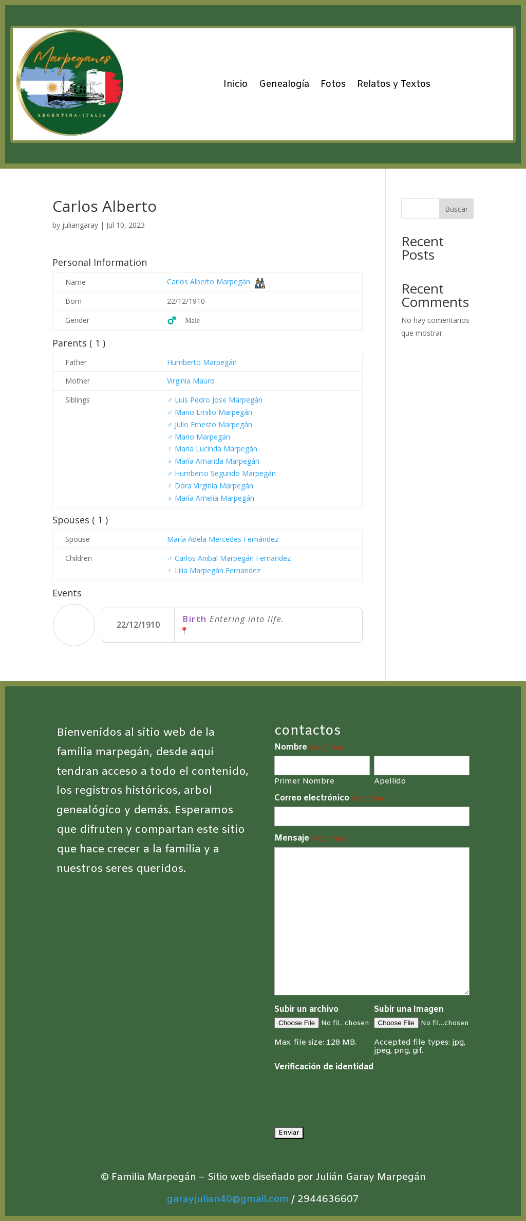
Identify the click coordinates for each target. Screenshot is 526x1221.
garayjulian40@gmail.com (228, 1199)
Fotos (333, 84)
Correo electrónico (330, 798)
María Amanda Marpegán (213, 461)
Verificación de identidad (323, 1067)
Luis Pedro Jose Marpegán (214, 400)
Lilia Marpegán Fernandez (213, 570)
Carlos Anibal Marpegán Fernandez (229, 558)
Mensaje (310, 838)
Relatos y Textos (393, 84)
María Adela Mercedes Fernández (222, 539)
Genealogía (284, 84)
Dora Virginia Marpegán (210, 485)
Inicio (235, 84)
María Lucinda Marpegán (212, 448)
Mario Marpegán (198, 437)
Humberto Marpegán (202, 362)
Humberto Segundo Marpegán (221, 473)
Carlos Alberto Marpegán (208, 281)
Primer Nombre (304, 781)
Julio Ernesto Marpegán (209, 424)
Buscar (456, 209)
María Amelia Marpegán (210, 498)
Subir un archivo (306, 1009)
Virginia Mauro (191, 381)
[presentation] (352, 1096)
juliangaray (80, 225)
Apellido (390, 781)
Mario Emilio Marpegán (209, 412)
